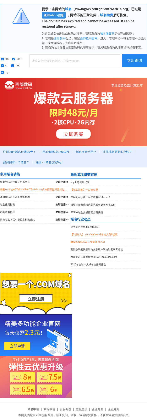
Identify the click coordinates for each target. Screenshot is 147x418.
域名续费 (106, 15)
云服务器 (65, 409)
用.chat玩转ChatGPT (56, 151)
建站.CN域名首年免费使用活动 (88, 242)
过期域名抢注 (34, 212)
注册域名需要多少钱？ (117, 151)
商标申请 (49, 409)
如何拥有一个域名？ (16, 162)
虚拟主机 (81, 409)
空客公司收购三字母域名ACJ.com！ (91, 197)
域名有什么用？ (86, 151)
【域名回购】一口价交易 (84, 189)
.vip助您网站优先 (80, 182)
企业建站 (114, 409)
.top (5, 58)
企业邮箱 (97, 409)
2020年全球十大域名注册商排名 (88, 264)
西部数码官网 (88, 38)
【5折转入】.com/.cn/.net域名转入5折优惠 (94, 234)
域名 (68, 9)
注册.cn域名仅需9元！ (50, 162)
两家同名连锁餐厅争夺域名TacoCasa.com (94, 257)
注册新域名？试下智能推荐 (34, 197)
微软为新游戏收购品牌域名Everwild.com (93, 204)
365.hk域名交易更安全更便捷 (87, 212)
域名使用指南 (34, 205)
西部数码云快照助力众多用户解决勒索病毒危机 (97, 249)
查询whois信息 (54, 15)
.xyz (5, 72)
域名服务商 (107, 33)
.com (17, 58)
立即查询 (134, 61)
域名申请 (33, 409)
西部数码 (59, 38)
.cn (5, 65)
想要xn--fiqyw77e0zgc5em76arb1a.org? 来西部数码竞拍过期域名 (35, 189)
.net (15, 65)
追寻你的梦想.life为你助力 (85, 226)
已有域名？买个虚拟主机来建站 (34, 220)
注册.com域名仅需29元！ (19, 151)
